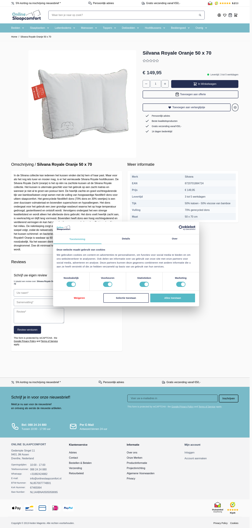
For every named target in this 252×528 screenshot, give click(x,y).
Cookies (234, 523)
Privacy (131, 478)
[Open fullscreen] (82, 104)
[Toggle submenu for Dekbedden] (131, 28)
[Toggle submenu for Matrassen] (89, 28)
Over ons (132, 452)
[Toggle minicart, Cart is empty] (235, 15)
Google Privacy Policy (25, 341)
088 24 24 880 (38, 469)
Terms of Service (49, 341)
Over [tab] (175, 238)
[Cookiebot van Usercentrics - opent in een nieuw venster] (181, 227)
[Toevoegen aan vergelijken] (235, 107)
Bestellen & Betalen (80, 463)
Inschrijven (228, 398)
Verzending (75, 468)
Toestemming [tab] (77, 239)
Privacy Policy (220, 523)
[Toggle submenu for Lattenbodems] (65, 28)
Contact (73, 457)
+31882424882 (38, 474)
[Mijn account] (219, 15)
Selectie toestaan (126, 297)
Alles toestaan (172, 297)
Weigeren (79, 297)
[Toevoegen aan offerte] (190, 94)
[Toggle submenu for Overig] (202, 28)
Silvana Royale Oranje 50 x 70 (35, 36)
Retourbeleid (76, 473)
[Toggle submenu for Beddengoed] (180, 28)
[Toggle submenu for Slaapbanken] (39, 28)
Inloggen (189, 452)
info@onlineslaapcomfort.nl (45, 478)
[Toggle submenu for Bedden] (18, 28)
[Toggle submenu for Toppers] (110, 28)
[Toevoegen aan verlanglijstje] (187, 107)
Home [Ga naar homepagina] (14, 36)
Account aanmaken (195, 458)
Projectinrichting (136, 468)
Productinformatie (137, 463)
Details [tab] (126, 238)
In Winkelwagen (204, 84)
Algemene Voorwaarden (140, 473)
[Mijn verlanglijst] (224, 15)
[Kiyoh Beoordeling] (226, 3)
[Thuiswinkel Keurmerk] (210, 3)
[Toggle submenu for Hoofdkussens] (155, 28)
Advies (73, 452)
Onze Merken (134, 457)
